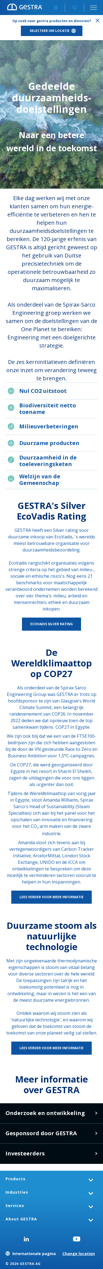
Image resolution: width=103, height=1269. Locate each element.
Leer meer (96, 1113)
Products (15, 1178)
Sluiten (97, 20)
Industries (16, 1192)
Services (14, 1205)
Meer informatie (96, 1133)
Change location (78, 1253)
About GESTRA (21, 1218)
